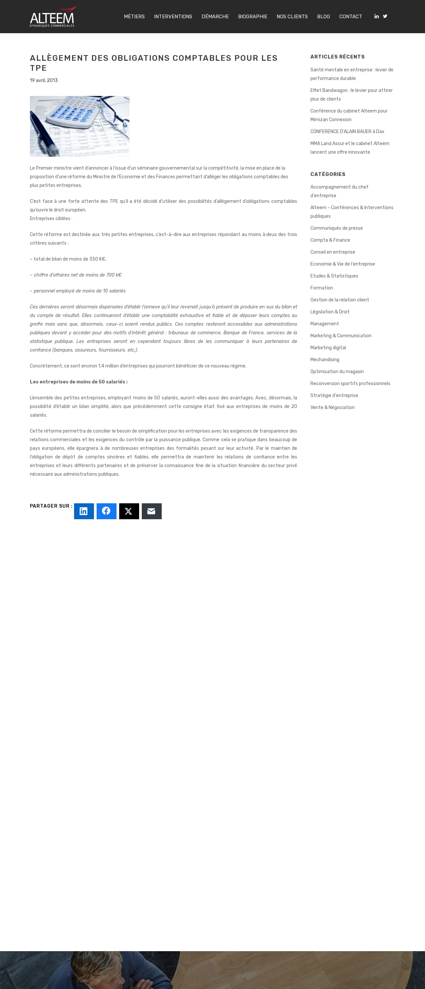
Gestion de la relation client (339, 300)
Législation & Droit (330, 312)
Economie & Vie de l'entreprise (342, 264)
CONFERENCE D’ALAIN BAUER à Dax (347, 131)
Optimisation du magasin (337, 371)
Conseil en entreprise (332, 252)
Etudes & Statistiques (334, 276)
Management (324, 324)
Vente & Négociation (332, 407)
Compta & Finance (330, 240)
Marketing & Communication (341, 336)
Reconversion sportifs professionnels (350, 383)
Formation (321, 288)
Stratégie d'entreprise (334, 395)
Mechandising (324, 360)
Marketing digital (328, 348)
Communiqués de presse (336, 228)
